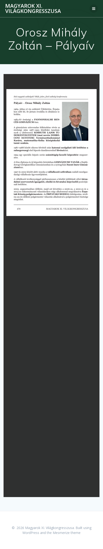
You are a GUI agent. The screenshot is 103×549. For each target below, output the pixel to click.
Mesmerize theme (67, 532)
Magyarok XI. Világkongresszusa (33, 8)
